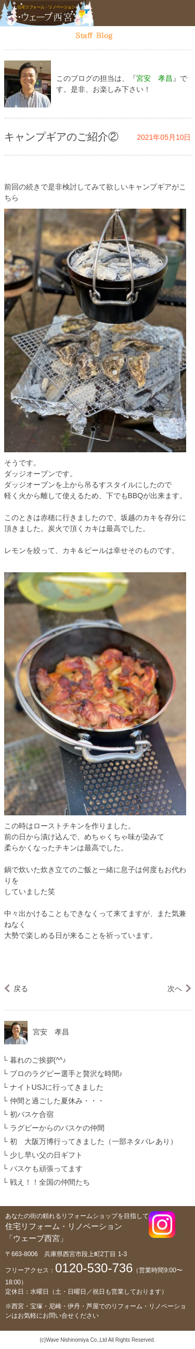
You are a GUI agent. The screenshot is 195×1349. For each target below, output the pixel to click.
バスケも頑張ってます (46, 1168)
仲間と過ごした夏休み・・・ (57, 1101)
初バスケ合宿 (32, 1114)
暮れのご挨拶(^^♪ (38, 1060)
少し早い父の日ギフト (46, 1155)
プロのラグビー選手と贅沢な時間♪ (66, 1073)
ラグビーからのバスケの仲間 (57, 1128)
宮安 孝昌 (51, 1032)
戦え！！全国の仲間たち (50, 1182)
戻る (21, 988)
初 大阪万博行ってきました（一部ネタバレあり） (93, 1141)
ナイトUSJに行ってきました (56, 1087)
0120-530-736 (94, 1268)
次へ (174, 988)
